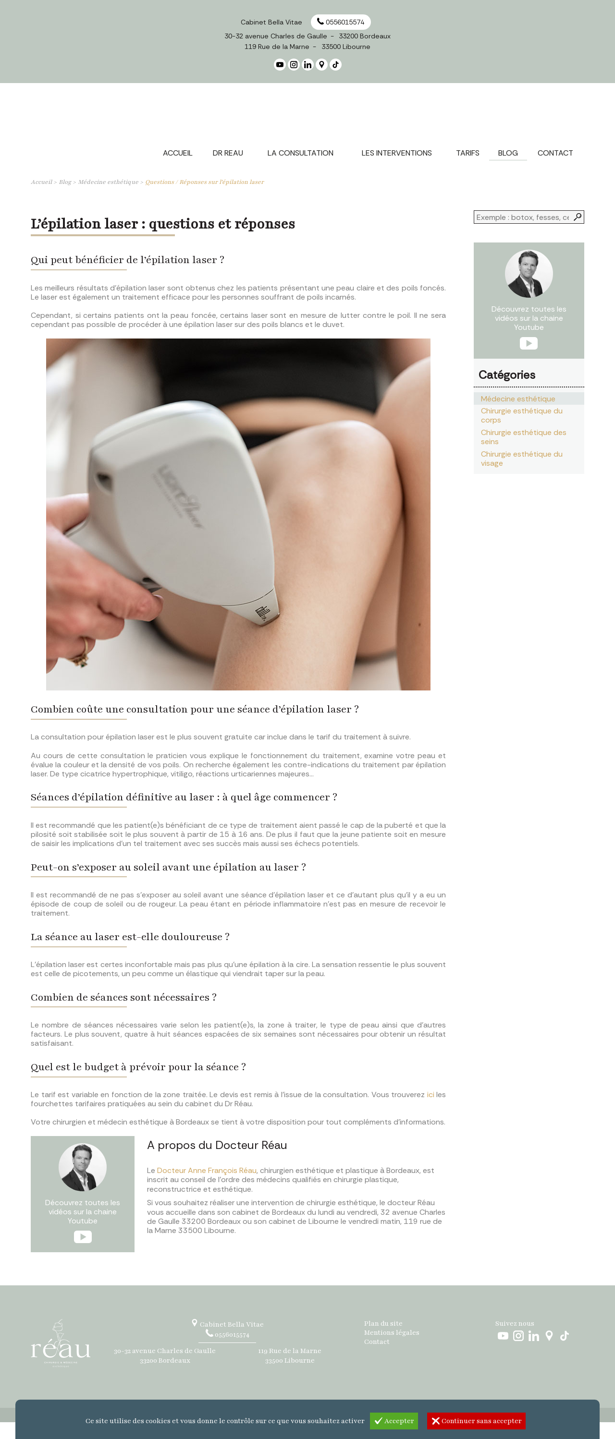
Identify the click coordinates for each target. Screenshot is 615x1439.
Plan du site (383, 1340)
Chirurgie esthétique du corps (522, 432)
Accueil (41, 199)
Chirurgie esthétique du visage (522, 475)
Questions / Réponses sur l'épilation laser (204, 199)
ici (430, 1111)
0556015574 (340, 22)
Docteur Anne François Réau (207, 1187)
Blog (65, 199)
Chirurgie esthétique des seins (523, 453)
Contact (377, 1359)
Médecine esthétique (108, 199)
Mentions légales (391, 1349)
